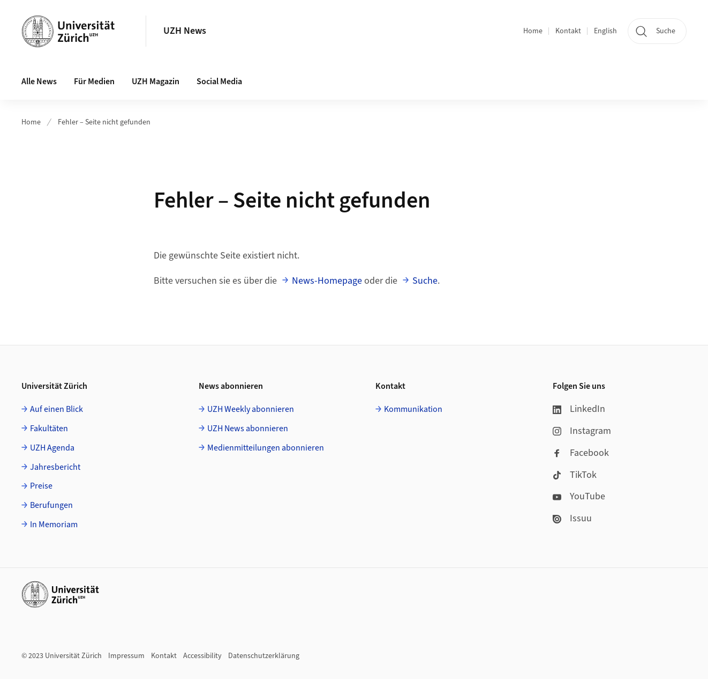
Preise (41, 486)
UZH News (184, 31)
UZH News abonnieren (247, 428)
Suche (425, 280)
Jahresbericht (55, 467)
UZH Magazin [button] (155, 81)
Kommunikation (413, 409)
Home (533, 31)
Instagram (582, 431)
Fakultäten (49, 428)
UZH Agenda (52, 448)
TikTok (575, 475)
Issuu (572, 518)
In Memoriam (54, 524)
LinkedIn (579, 409)
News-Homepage (327, 280)
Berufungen (51, 505)
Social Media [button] (219, 81)
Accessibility (202, 656)
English (605, 31)
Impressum (126, 656)
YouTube (579, 496)
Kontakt (568, 31)
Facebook (581, 453)
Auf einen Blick (56, 409)
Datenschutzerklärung (263, 656)
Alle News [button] (39, 81)
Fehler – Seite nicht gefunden (104, 122)
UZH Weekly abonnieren (250, 409)
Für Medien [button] (94, 81)
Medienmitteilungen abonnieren (265, 448)
